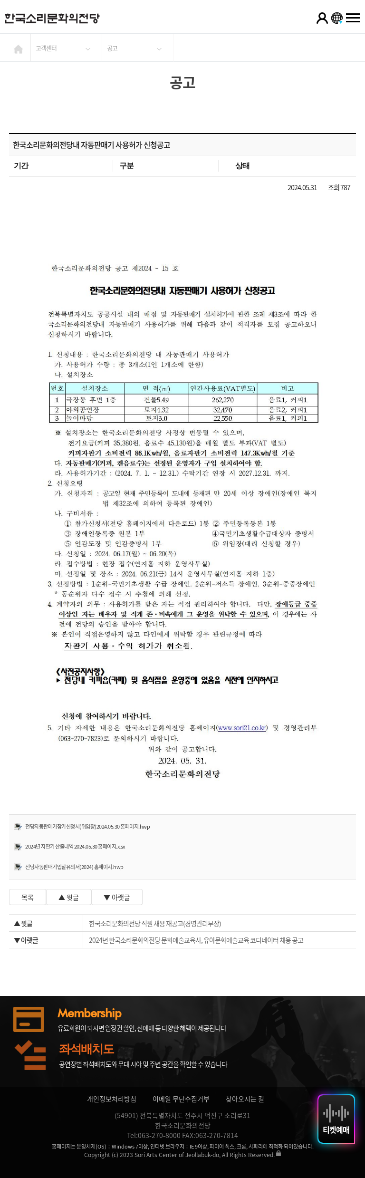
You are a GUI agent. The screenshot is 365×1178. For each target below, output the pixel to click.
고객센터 (46, 47)
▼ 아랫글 (117, 897)
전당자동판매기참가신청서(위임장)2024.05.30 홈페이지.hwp (87, 826)
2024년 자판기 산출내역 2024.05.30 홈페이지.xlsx (75, 846)
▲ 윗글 (68, 897)
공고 (112, 47)
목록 (27, 897)
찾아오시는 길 (245, 1098)
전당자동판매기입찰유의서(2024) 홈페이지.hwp (74, 867)
